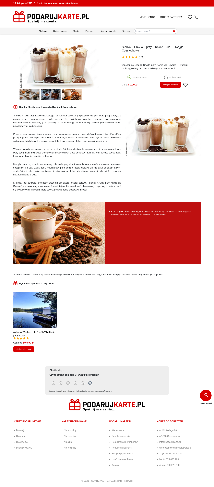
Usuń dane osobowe (122, 459)
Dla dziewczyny (24, 448)
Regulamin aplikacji (122, 448)
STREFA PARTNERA (171, 17)
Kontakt (115, 465)
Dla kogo (43, 31)
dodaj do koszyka (170, 85)
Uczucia (126, 31)
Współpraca (118, 430)
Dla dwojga (22, 442)
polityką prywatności (65, 391)
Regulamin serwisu (121, 436)
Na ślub (68, 442)
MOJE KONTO (147, 17)
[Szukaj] (174, 31)
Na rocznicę (70, 448)
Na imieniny (70, 436)
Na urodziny (70, 430)
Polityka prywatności (122, 453)
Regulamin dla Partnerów (125, 442)
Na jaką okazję (60, 31)
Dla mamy (21, 436)
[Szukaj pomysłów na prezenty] (155, 31)
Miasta (76, 31)
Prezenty (89, 31)
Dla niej (20, 430)
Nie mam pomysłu (108, 31)
